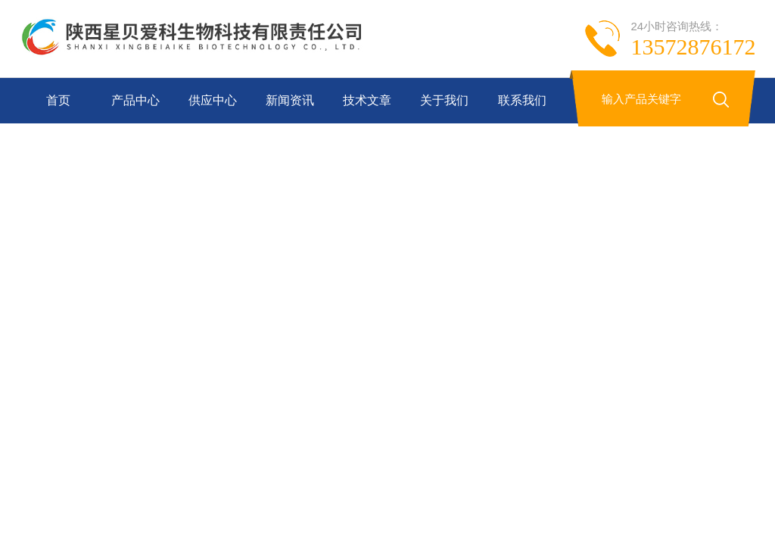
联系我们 (522, 100)
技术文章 (367, 100)
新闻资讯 (290, 100)
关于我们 (444, 100)
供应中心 (212, 100)
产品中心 (135, 100)
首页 (58, 100)
